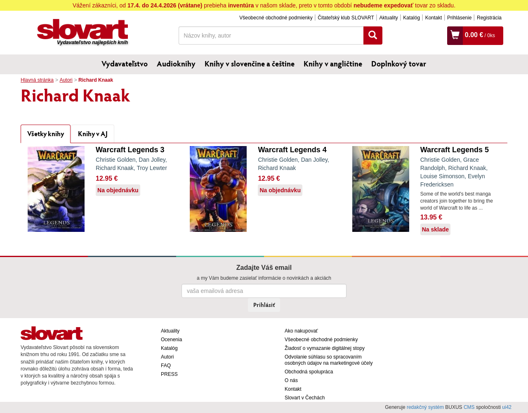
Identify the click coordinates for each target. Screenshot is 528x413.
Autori (65, 80)
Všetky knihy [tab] (45, 133)
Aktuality (388, 18)
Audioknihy (176, 63)
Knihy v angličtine (333, 63)
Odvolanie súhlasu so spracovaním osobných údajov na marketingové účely (328, 360)
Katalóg (411, 18)
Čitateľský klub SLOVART (346, 18)
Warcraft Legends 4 (292, 150)
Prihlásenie (459, 18)
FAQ (166, 365)
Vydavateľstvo (124, 63)
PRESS (169, 374)
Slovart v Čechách (305, 398)
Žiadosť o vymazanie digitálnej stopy (325, 348)
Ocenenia (171, 339)
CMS (469, 407)
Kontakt (433, 18)
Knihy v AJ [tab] (93, 133)
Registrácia (489, 18)
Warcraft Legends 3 (130, 150)
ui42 (507, 407)
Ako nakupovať (301, 331)
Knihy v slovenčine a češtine (250, 63)
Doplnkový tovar (398, 63)
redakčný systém (425, 407)
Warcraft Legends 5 (454, 150)
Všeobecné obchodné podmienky (275, 18)
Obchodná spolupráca (309, 372)
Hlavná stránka (37, 80)
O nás (291, 380)
